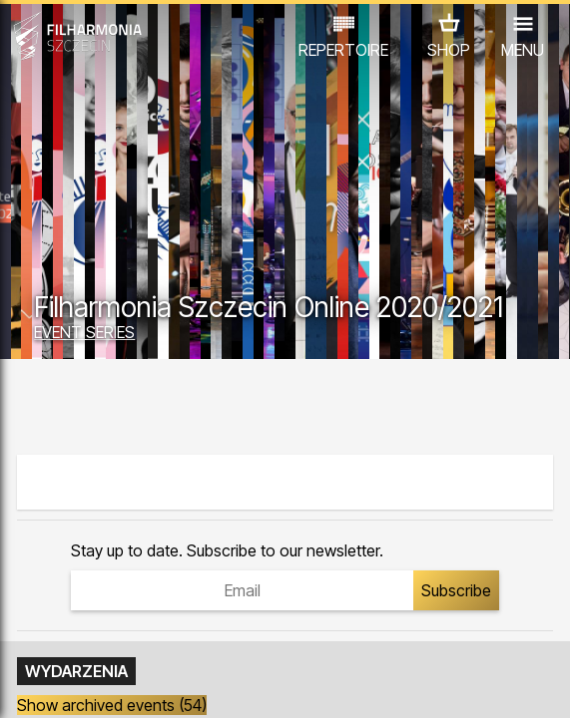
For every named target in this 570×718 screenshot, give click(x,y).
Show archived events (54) (112, 705)
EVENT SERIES (84, 332)
